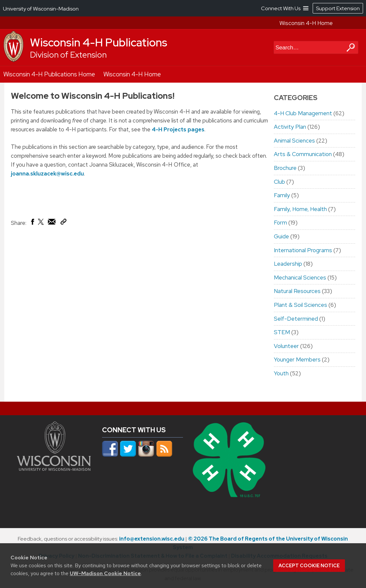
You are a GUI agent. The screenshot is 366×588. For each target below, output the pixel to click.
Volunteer (286, 346)
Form (280, 222)
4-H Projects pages (178, 129)
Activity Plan (290, 126)
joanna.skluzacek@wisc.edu (47, 173)
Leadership (288, 263)
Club (279, 181)
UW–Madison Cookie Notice (105, 573)
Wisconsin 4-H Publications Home (49, 74)
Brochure (285, 168)
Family (282, 195)
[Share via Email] (52, 223)
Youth (281, 373)
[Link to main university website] (54, 468)
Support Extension (338, 8)
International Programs (303, 250)
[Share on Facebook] (32, 223)
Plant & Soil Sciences (300, 304)
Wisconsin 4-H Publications (98, 42)
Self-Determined (296, 318)
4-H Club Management (303, 113)
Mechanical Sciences (300, 277)
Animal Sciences (294, 140)
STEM (282, 332)
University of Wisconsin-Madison (41, 8)
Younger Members (297, 359)
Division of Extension (68, 54)
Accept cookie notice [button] (309, 565)
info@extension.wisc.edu (151, 538)
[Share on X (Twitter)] (41, 224)
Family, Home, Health (300, 209)
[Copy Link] (63, 223)
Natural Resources (297, 291)
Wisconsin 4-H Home (306, 23)
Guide (281, 236)
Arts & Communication (303, 154)
